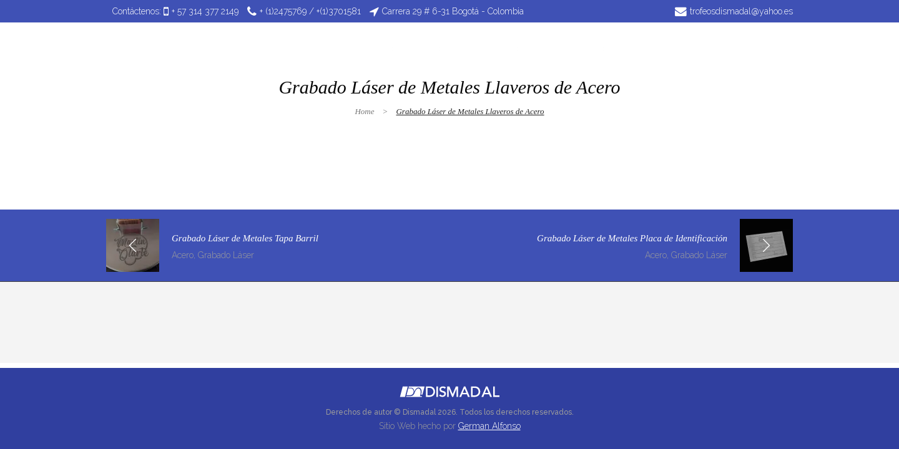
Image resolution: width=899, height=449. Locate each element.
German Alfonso (489, 426)
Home (364, 111)
